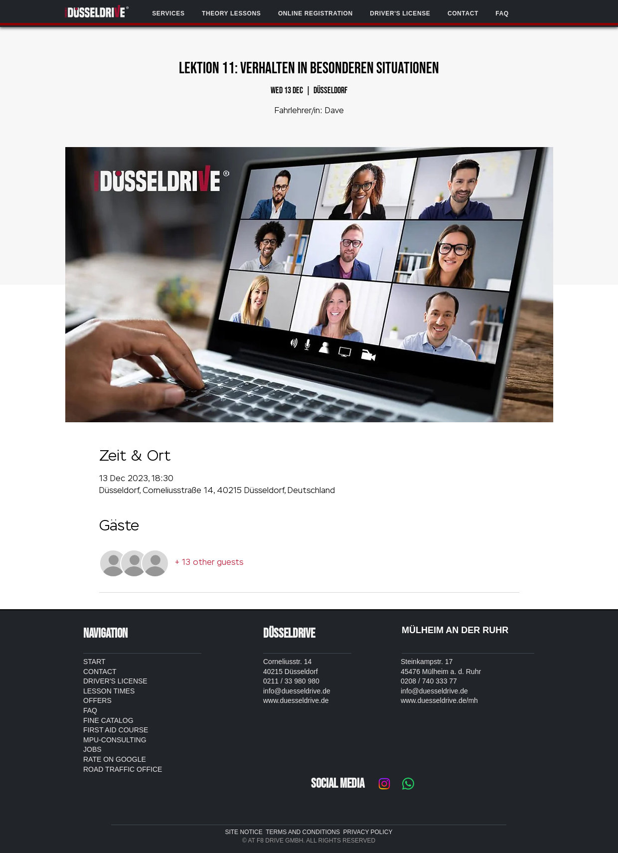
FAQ (90, 710)
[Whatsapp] (408, 783)
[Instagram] (384, 783)
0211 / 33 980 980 (291, 681)
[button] (168, 13)
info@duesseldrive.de (296, 691)
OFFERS (97, 700)
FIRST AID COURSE (115, 730)
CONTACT (100, 672)
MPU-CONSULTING (115, 740)
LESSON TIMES (109, 691)
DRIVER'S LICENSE (115, 681)
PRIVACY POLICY (368, 832)
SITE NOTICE (245, 832)
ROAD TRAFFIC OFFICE (122, 769)
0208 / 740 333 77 (429, 681)
